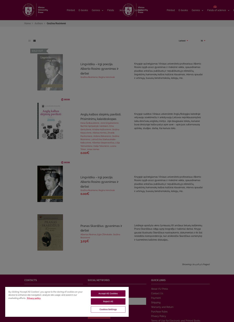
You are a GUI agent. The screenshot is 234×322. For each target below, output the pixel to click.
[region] (67, 302)
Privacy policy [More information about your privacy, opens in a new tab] (34, 298)
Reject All (108, 301)
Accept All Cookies (108, 293)
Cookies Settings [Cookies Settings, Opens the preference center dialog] (108, 309)
